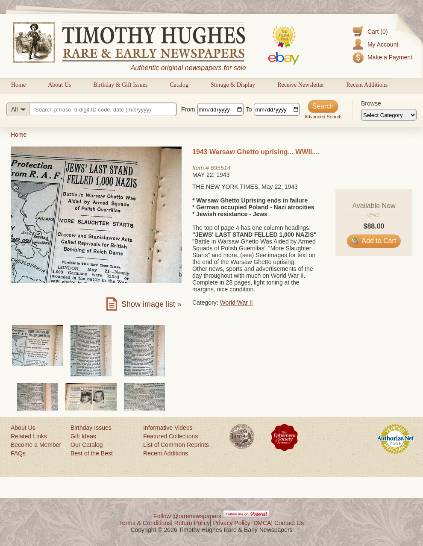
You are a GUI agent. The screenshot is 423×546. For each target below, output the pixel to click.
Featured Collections (170, 436)
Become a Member (36, 444)
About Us (59, 85)
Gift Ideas (83, 436)
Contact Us (289, 523)
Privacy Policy (231, 523)
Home (18, 85)
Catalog (179, 85)
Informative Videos (168, 427)
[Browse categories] (389, 115)
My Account (382, 44)
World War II (236, 302)
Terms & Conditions (145, 523)
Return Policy (192, 523)
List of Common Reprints (176, 444)
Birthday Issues (91, 427)
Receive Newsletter (300, 85)
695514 (221, 167)
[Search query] (91, 109)
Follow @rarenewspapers (187, 516)
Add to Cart (374, 240)
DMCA (262, 523)
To (249, 109)
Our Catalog (86, 444)
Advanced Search (322, 116)
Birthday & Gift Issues (120, 85)
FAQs (18, 453)
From (188, 109)
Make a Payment (389, 57)
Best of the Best (91, 453)
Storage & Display (233, 85)
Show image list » (151, 304)
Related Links (29, 436)
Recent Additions (367, 85)
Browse (371, 103)
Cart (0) (377, 31)
